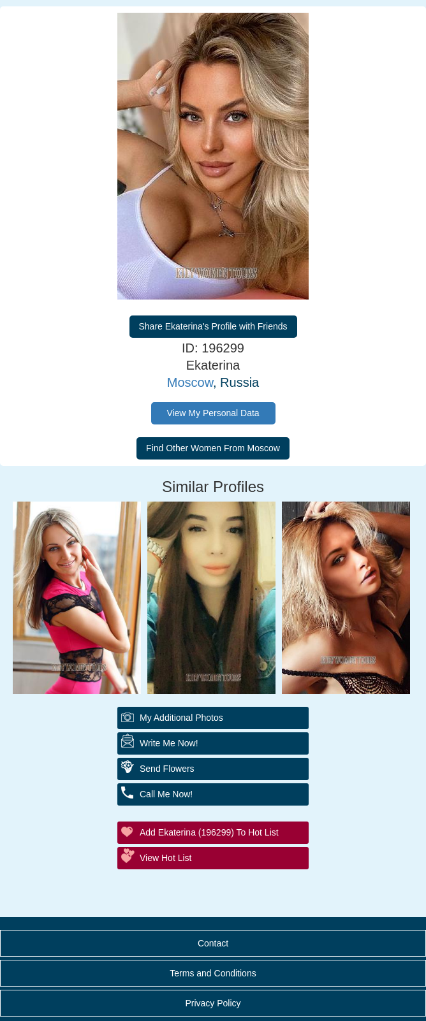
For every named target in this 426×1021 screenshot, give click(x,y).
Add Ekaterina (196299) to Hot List (209, 832)
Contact (213, 943)
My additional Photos (181, 718)
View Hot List (165, 858)
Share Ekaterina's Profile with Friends (213, 326)
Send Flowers (167, 769)
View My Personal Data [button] (212, 413)
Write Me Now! (169, 743)
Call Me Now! (166, 794)
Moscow (190, 382)
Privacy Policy (212, 1003)
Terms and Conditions (213, 973)
